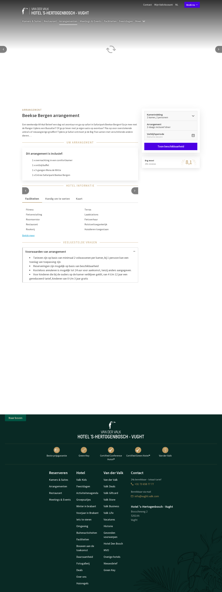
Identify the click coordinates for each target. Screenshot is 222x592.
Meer (140, 21)
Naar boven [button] (15, 418)
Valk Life (108, 513)
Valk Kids (81, 479)
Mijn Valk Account (163, 4)
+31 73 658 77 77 (142, 484)
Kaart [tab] (79, 198)
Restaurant (50, 21)
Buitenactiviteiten (86, 532)
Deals (79, 570)
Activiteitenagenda (87, 493)
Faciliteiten (110, 21)
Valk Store (109, 499)
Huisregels (82, 583)
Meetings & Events (90, 21)
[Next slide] (218, 49)
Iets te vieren (83, 519)
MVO (106, 550)
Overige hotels (112, 557)
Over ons (81, 576)
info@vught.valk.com (145, 496)
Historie (108, 526)
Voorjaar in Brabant (87, 513)
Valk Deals (109, 486)
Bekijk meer (28, 235)
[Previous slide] (3, 49)
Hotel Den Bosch (113, 543)
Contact (147, 4)
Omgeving (82, 526)
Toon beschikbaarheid (171, 146)
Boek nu (192, 4)
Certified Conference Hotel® (111, 454)
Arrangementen (68, 21)
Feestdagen (126, 21)
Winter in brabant (86, 506)
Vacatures (109, 519)
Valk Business (111, 506)
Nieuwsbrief (110, 563)
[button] (25, 190)
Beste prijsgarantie (57, 452)
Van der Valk (165, 452)
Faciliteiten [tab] (32, 198)
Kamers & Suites (31, 21)
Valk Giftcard (111, 493)
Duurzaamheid (84, 557)
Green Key (84, 452)
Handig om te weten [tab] (57, 198)
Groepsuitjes (83, 499)
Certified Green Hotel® (138, 452)
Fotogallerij (83, 563)
